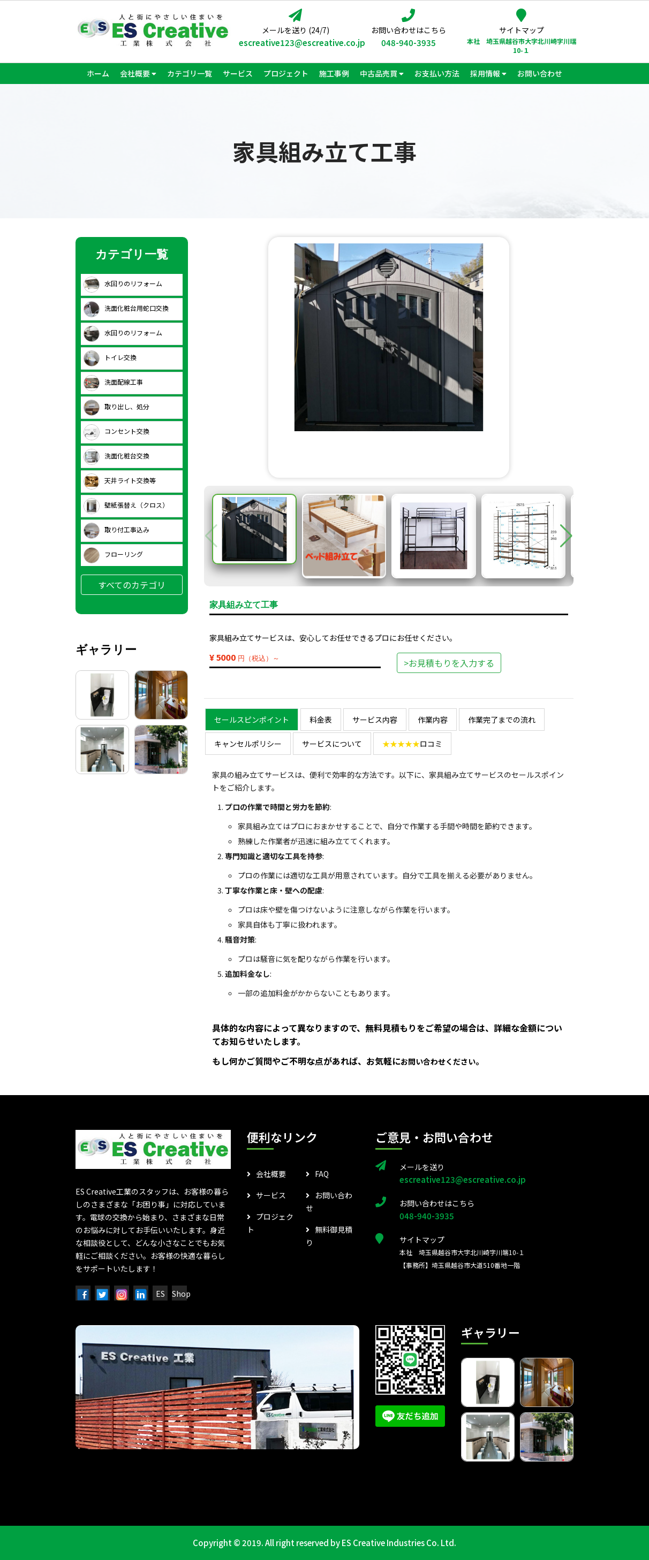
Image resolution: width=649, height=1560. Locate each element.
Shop (181, 1293)
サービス (266, 1195)
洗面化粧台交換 (116, 455)
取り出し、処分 (116, 406)
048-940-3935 (408, 42)
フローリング (113, 554)
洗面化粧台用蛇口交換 (126, 307)
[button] (566, 536)
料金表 (321, 719)
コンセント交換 (116, 430)
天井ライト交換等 (120, 480)
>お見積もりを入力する (449, 662)
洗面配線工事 (113, 381)
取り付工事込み (116, 529)
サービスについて (332, 743)
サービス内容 (374, 719)
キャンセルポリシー (248, 743)
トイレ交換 (110, 357)
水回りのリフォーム (123, 283)
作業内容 (433, 719)
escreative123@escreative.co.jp (295, 42)
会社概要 (266, 1173)
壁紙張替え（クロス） (126, 504)
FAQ (317, 1173)
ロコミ (412, 743)
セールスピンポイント (251, 719)
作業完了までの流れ (501, 719)
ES (160, 1293)
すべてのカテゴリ (131, 584)
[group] (388, 337)
